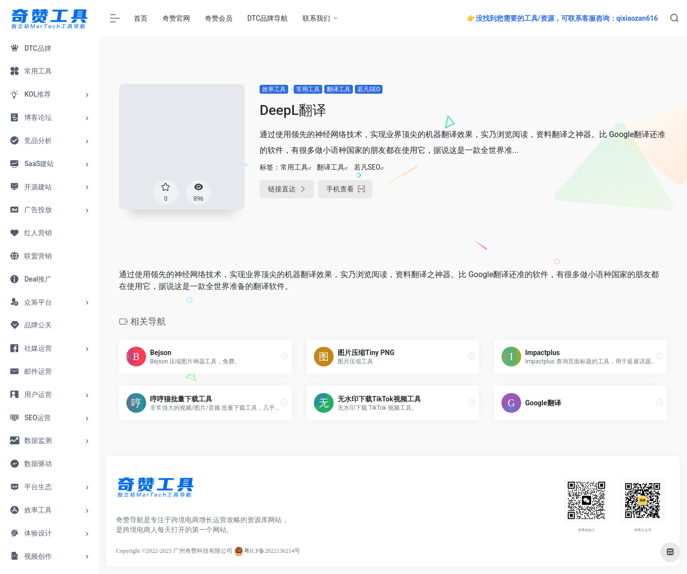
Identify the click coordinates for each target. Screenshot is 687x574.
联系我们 (316, 18)
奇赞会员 (218, 18)
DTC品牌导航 (267, 18)
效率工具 (274, 89)
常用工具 (308, 89)
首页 (141, 18)
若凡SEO (368, 89)
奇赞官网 (176, 18)
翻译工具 (338, 89)
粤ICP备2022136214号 (272, 550)
